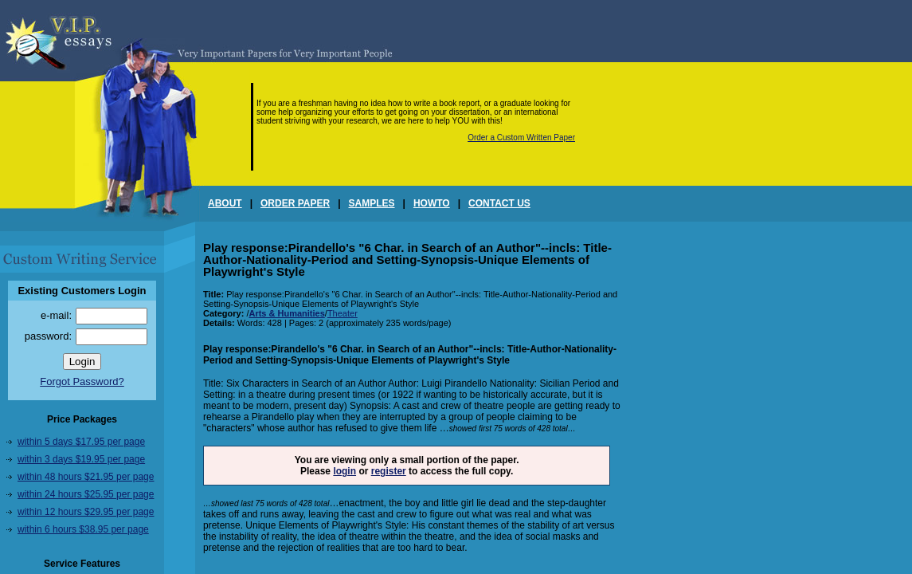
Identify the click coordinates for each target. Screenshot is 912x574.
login (344, 471)
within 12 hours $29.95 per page (86, 511)
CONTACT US (499, 203)
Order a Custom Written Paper (521, 137)
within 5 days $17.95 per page (81, 441)
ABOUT (225, 203)
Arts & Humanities (286, 313)
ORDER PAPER (295, 203)
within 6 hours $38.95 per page (83, 529)
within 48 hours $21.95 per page (86, 476)
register (388, 471)
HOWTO (431, 203)
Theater (342, 313)
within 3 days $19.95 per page (81, 459)
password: (48, 336)
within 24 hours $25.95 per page (86, 494)
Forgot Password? (82, 381)
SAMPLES (372, 203)
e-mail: (56, 315)
